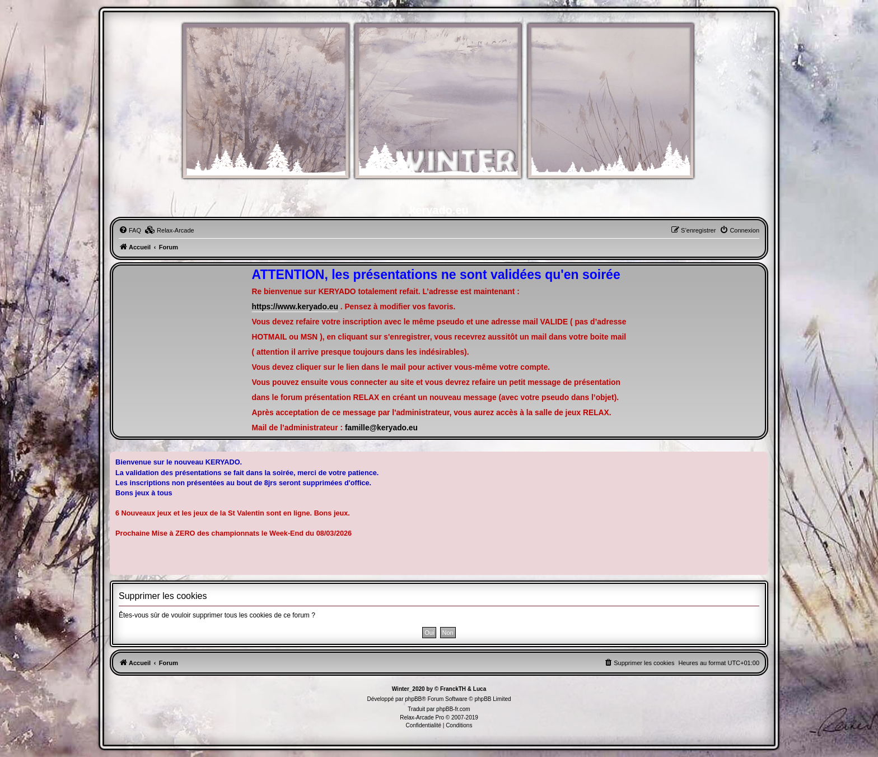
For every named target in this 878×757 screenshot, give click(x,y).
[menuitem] (130, 230)
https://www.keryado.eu (295, 307)
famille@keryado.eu (381, 428)
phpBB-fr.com (453, 709)
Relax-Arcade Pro (422, 717)
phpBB (413, 699)
